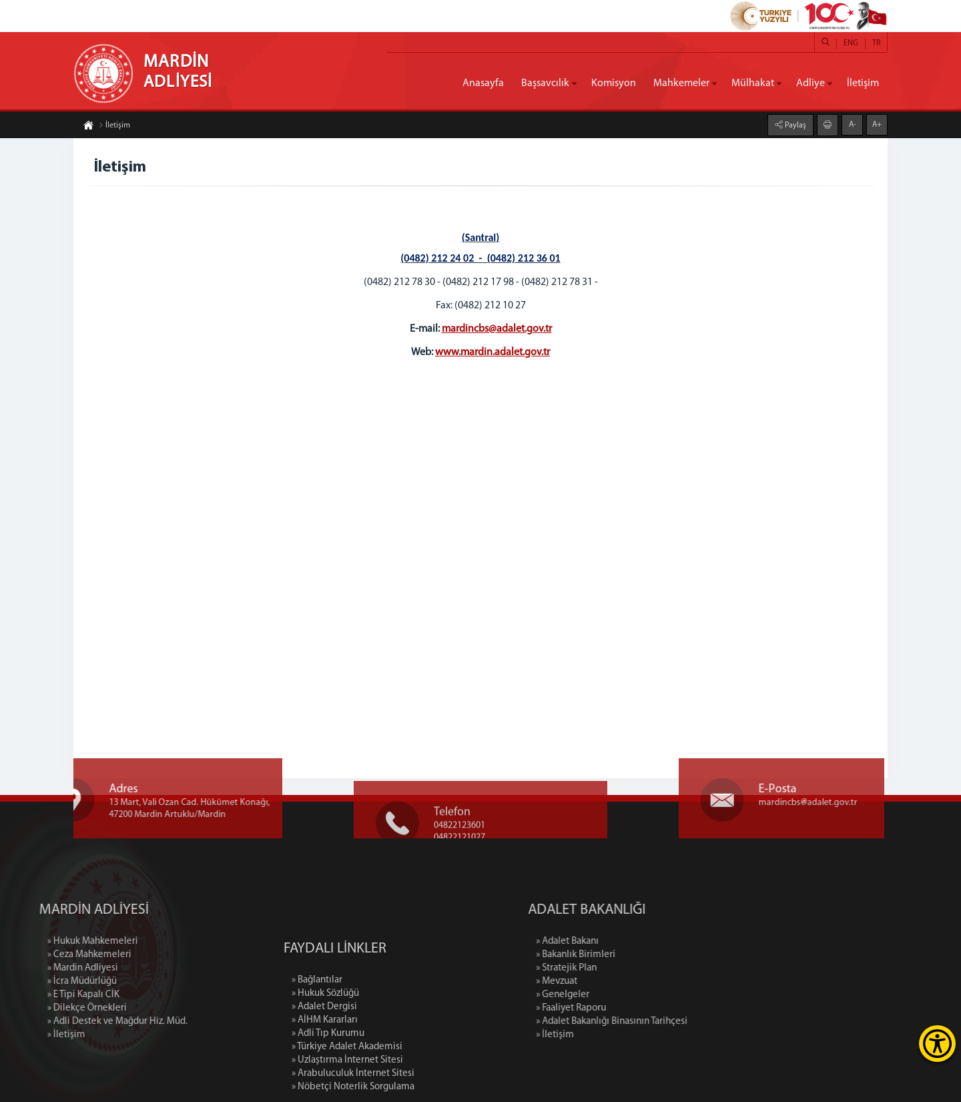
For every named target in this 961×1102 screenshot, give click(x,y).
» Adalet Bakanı (632, 941)
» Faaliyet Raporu (636, 1008)
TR (876, 43)
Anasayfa (483, 83)
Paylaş (794, 125)
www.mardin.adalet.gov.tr (492, 352)
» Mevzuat (621, 982)
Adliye (810, 83)
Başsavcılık (545, 83)
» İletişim (620, 1035)
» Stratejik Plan (631, 968)
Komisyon (613, 83)
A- (852, 125)
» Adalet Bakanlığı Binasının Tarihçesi (676, 1022)
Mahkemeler (681, 83)
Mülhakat (752, 83)
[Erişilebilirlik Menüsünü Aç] (937, 1043)
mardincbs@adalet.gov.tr (497, 329)
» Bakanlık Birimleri (640, 955)
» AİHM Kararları (325, 1082)
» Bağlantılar (317, 1042)
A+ (877, 125)
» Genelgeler (627, 995)
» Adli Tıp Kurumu (328, 1095)
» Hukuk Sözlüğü (325, 1055)
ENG (851, 43)
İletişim (863, 83)
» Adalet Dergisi (324, 1068)
